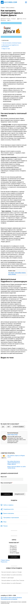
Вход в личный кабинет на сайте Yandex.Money (16, 467)
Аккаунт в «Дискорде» (7, 577)
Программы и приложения (11, 517)
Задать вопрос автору (12, 434)
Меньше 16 (13, 546)
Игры (4, 522)
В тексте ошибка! (18, 426)
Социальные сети (8, 509)
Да (3, 426)
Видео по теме (6, 48)
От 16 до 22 (13, 547)
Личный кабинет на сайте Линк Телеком (12, 580)
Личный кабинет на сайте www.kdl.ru (11, 575)
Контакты (19, 597)
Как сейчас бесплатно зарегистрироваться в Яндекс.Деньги (13, 463)
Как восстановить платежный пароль (12, 43)
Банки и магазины (8, 513)
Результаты (4, 562)
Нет (9, 426)
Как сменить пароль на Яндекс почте (16, 456)
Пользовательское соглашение (9, 599)
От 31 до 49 (13, 551)
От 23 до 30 (13, 549)
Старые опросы (5, 560)
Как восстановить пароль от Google (11, 572)
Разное (5, 526)
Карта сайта (4, 597)
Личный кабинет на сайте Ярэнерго (11, 583)
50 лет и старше (14, 553)
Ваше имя (4, 476)
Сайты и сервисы (8, 505)
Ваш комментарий (7, 483)
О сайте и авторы (11, 597)
